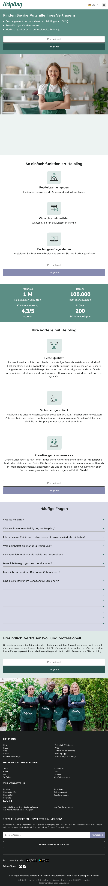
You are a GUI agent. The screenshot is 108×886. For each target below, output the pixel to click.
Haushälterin (8, 795)
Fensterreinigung (61, 795)
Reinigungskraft (61, 792)
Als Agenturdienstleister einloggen (18, 810)
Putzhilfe (7, 798)
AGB (57, 748)
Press (5, 748)
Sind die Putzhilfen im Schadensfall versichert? (31, 580)
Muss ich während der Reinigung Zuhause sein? (31, 572)
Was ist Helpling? (13, 519)
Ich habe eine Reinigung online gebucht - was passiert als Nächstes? (44, 537)
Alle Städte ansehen (62, 777)
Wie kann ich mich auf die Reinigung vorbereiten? (33, 554)
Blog (5, 751)
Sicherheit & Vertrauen (64, 745)
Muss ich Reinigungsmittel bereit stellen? (27, 563)
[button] (54, 518)
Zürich (6, 768)
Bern (5, 774)
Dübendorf (58, 774)
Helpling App (60, 753)
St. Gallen (7, 777)
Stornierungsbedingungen (66, 756)
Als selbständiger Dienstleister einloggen (20, 807)
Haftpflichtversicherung (65, 751)
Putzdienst (58, 789)
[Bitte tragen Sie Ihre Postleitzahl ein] (54, 39)
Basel (5, 771)
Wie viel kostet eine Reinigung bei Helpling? (29, 528)
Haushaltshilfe (9, 792)
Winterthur (58, 768)
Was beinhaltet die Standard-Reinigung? (27, 545)
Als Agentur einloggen (64, 807)
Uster (56, 771)
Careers (6, 753)
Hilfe (5, 745)
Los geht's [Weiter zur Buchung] (54, 46)
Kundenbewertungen (12, 756)
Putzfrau (6, 789)
